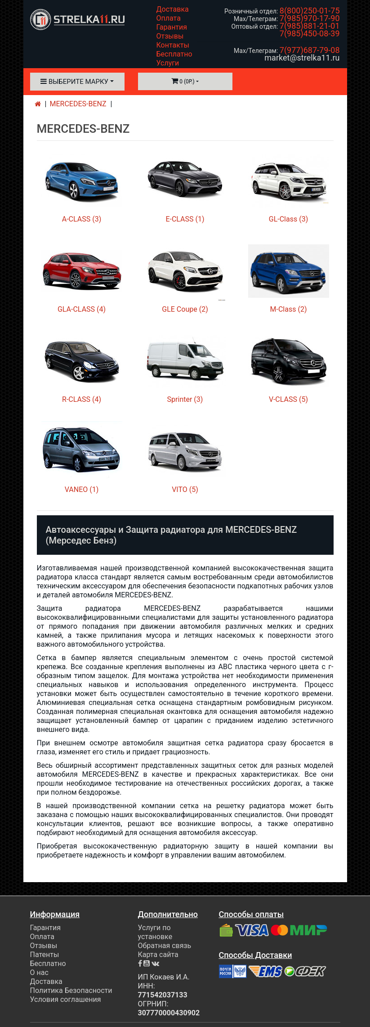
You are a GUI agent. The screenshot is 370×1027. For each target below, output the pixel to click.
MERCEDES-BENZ (78, 104)
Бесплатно (174, 54)
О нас (39, 972)
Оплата (168, 18)
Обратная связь (165, 945)
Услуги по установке (155, 932)
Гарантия (171, 27)
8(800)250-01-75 (310, 10)
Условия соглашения (65, 999)
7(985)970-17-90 (310, 18)
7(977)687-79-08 (310, 50)
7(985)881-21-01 (310, 25)
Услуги (167, 63)
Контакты (172, 45)
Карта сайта (158, 954)
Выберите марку (74, 82)
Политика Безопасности (71, 990)
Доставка (172, 9)
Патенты (44, 954)
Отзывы (170, 36)
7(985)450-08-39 (310, 33)
